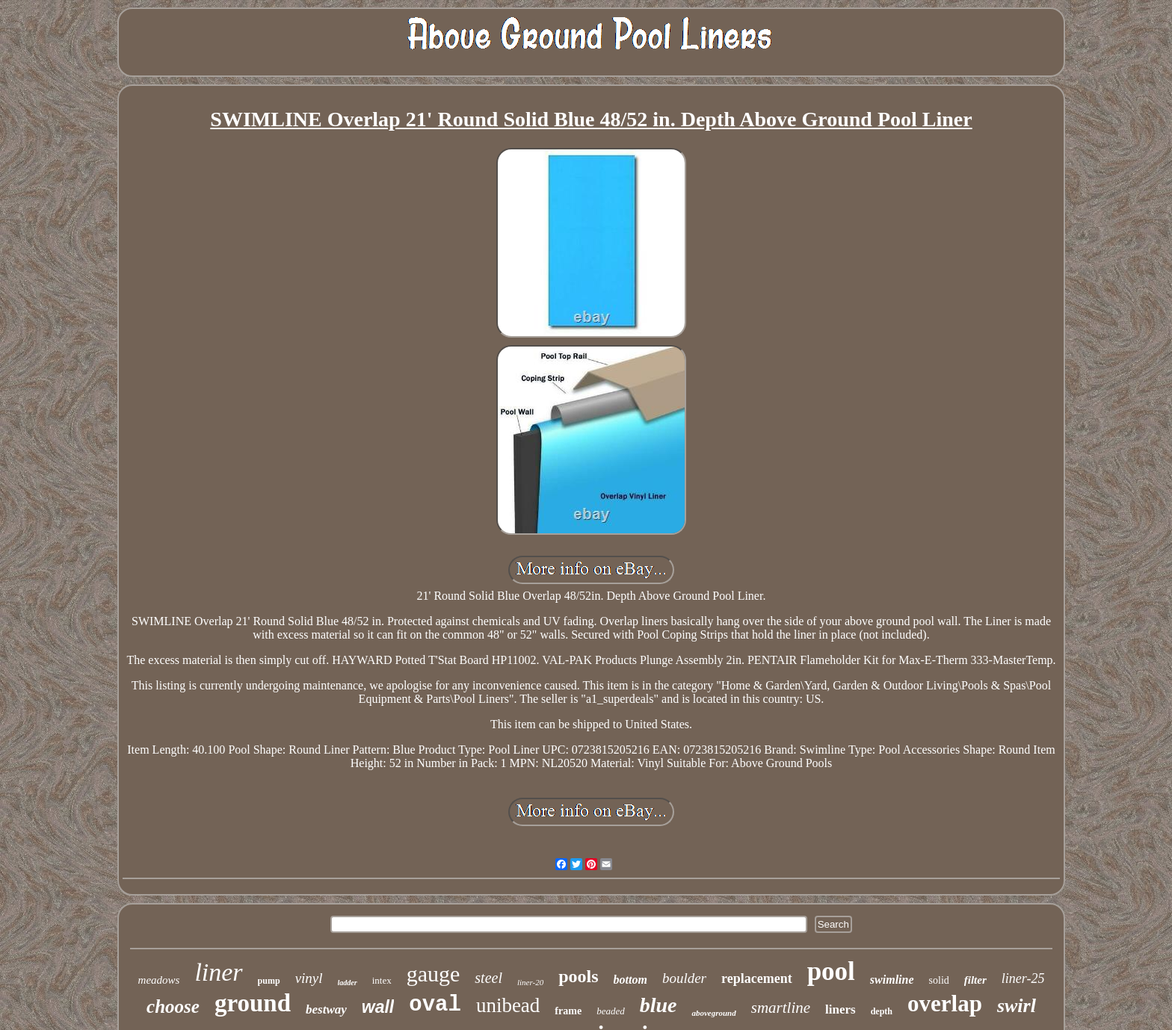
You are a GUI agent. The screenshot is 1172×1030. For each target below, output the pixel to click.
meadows (159, 980)
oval (435, 1005)
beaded (610, 1011)
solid (939, 980)
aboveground (713, 1012)
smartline (780, 1008)
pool (831, 971)
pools (578, 976)
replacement (756, 978)
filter (975, 980)
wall (378, 1007)
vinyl (309, 978)
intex (382, 980)
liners (840, 1009)
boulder (684, 978)
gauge (433, 973)
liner (218, 972)
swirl (1016, 1006)
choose (173, 1006)
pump (269, 980)
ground (253, 1003)
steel (488, 977)
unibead (508, 1005)
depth (881, 1011)
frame (568, 1011)
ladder (347, 982)
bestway (326, 1009)
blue (658, 1005)
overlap (944, 1003)
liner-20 (530, 982)
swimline (892, 979)
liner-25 (1023, 978)
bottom (630, 979)
